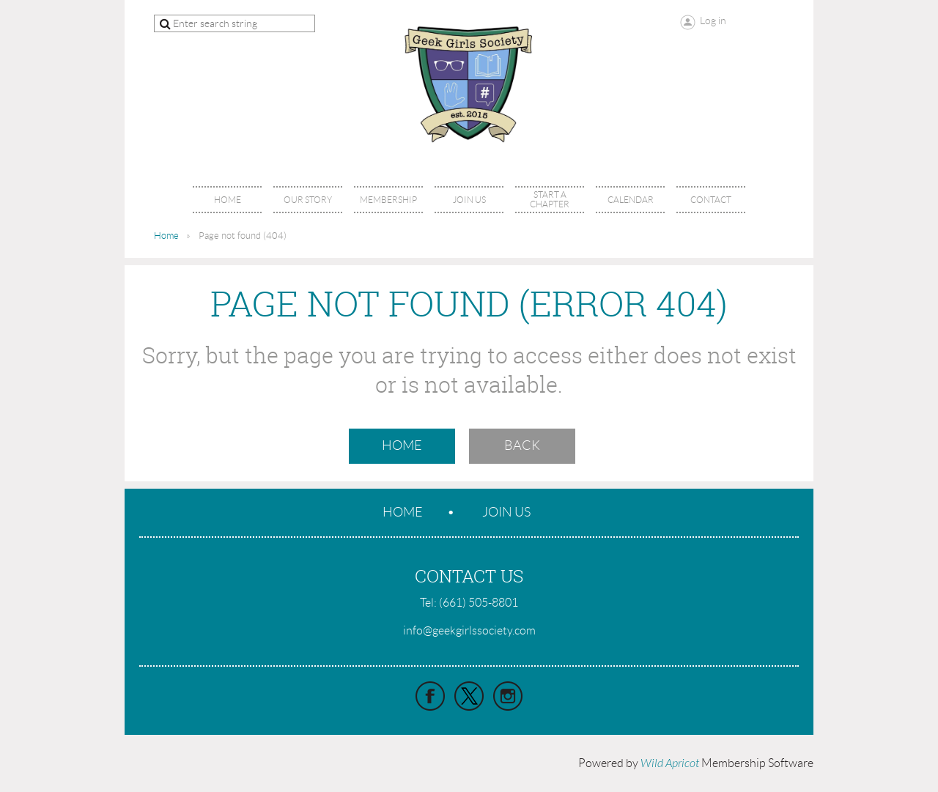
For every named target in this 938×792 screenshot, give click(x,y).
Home (166, 235)
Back (522, 445)
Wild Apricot (669, 763)
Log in (713, 20)
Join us (506, 512)
